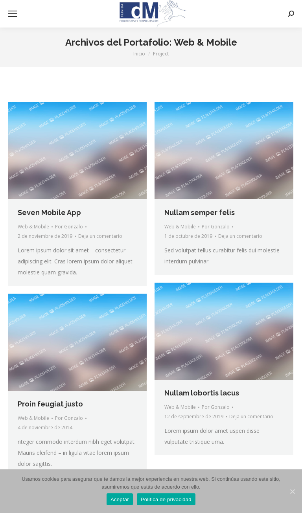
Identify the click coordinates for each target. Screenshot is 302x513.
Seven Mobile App (49, 212)
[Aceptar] (292, 491)
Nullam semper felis (199, 212)
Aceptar (119, 499)
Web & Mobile (33, 226)
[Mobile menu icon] (12, 13)
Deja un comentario (100, 236)
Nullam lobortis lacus (201, 393)
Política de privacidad (166, 499)
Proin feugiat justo (50, 404)
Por (69, 226)
